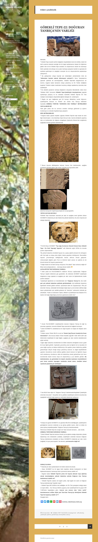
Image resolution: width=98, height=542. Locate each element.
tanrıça (68, 514)
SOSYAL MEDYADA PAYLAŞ (72, 502)
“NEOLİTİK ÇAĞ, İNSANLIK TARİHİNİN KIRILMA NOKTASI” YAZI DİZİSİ (14, 86)
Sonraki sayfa (90, 526)
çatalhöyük (43, 514)
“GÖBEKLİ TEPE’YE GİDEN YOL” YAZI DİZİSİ (13, 61)
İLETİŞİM (8, 23)
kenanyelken (62, 514)
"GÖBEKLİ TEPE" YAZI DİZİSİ (59, 513)
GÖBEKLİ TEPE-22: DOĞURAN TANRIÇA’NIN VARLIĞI (62, 29)
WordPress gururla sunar (47, 538)
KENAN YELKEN (14, 7)
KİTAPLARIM (9, 82)
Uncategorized (72, 513)
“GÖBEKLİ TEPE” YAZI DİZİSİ (14, 65)
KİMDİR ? (8, 20)
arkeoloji (81, 513)
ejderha (49, 514)
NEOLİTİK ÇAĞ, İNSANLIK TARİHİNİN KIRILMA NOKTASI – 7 (14, 42)
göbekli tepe (55, 514)
